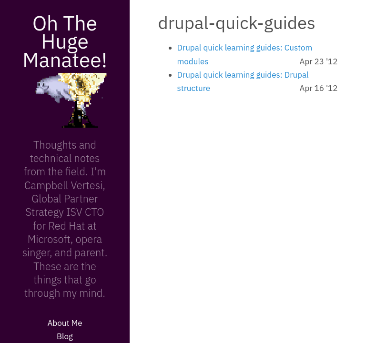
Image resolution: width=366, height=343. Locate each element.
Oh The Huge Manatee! (64, 41)
